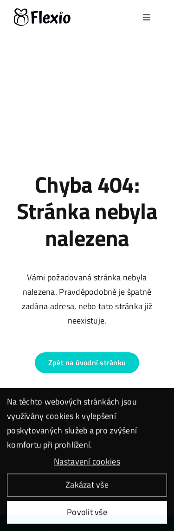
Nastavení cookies (87, 462)
